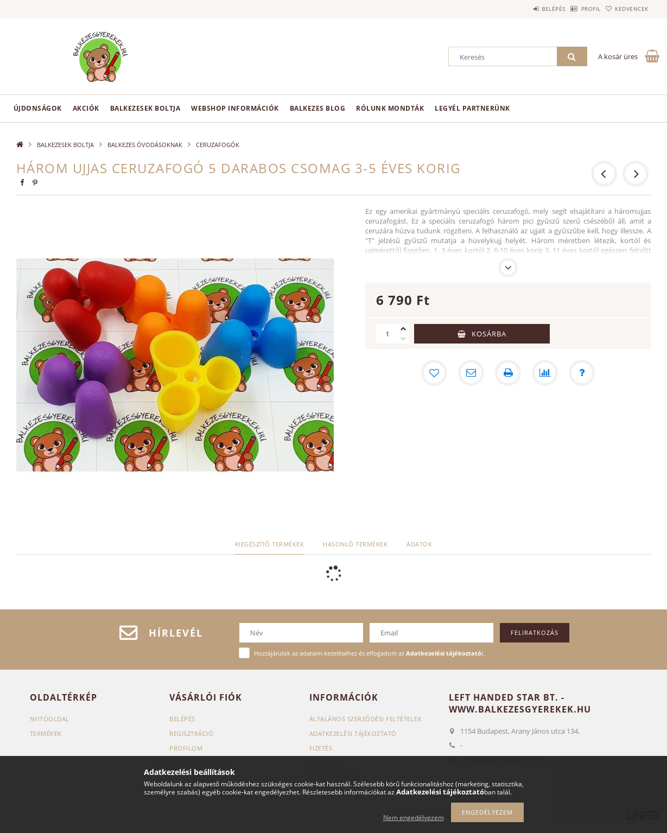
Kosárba (489, 334)
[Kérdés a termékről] (582, 373)
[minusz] (403, 339)
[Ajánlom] (471, 373)
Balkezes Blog (318, 108)
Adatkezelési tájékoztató (353, 733)
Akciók (86, 108)
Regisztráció (191, 733)
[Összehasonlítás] (545, 373)
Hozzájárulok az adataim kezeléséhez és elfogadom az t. (369, 653)
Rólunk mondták (390, 108)
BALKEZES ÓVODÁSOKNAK (144, 145)
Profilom (185, 748)
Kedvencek (626, 8)
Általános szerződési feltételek (365, 719)
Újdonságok (38, 108)
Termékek (46, 733)
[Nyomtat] (508, 373)
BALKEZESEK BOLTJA (145, 108)
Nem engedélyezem (413, 817)
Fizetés (321, 748)
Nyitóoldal (49, 719)
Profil (574, 8)
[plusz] (403, 329)
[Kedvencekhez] (434, 373)
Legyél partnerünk (472, 108)
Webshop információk (235, 108)
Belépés (526, 8)
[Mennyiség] (387, 334)
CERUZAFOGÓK (217, 145)
